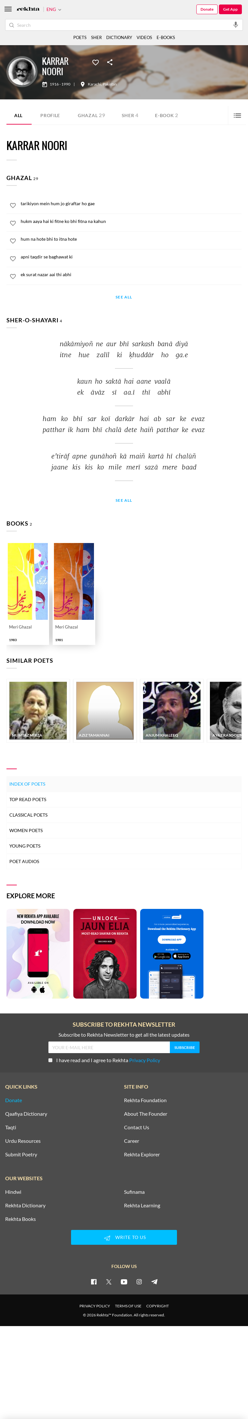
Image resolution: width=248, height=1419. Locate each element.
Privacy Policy (144, 1060)
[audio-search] (236, 24)
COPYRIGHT (157, 1305)
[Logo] (28, 9)
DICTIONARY (119, 37)
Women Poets (26, 830)
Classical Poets (28, 815)
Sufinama (134, 1191)
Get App (230, 9)
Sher (130, 115)
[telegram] (154, 1281)
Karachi (94, 84)
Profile (50, 115)
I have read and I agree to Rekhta (104, 1060)
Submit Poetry (21, 1154)
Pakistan (110, 84)
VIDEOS (144, 37)
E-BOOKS (166, 37)
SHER (96, 37)
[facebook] (93, 1281)
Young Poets (24, 846)
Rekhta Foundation (145, 1100)
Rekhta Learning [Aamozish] (142, 1205)
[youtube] (124, 1281)
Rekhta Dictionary (25, 1205)
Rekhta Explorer (142, 1154)
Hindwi (13, 1191)
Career (131, 1140)
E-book (166, 115)
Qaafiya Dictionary (26, 1113)
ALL (18, 115)
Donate (207, 9)
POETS (80, 37)
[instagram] (139, 1281)
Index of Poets (27, 784)
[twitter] (109, 1281)
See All (124, 297)
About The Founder (145, 1113)
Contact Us (136, 1127)
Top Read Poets (27, 799)
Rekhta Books (20, 1219)
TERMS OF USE (128, 1305)
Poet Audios (24, 861)
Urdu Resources (23, 1140)
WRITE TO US (124, 1238)
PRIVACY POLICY (94, 1305)
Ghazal (91, 115)
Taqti (10, 1127)
